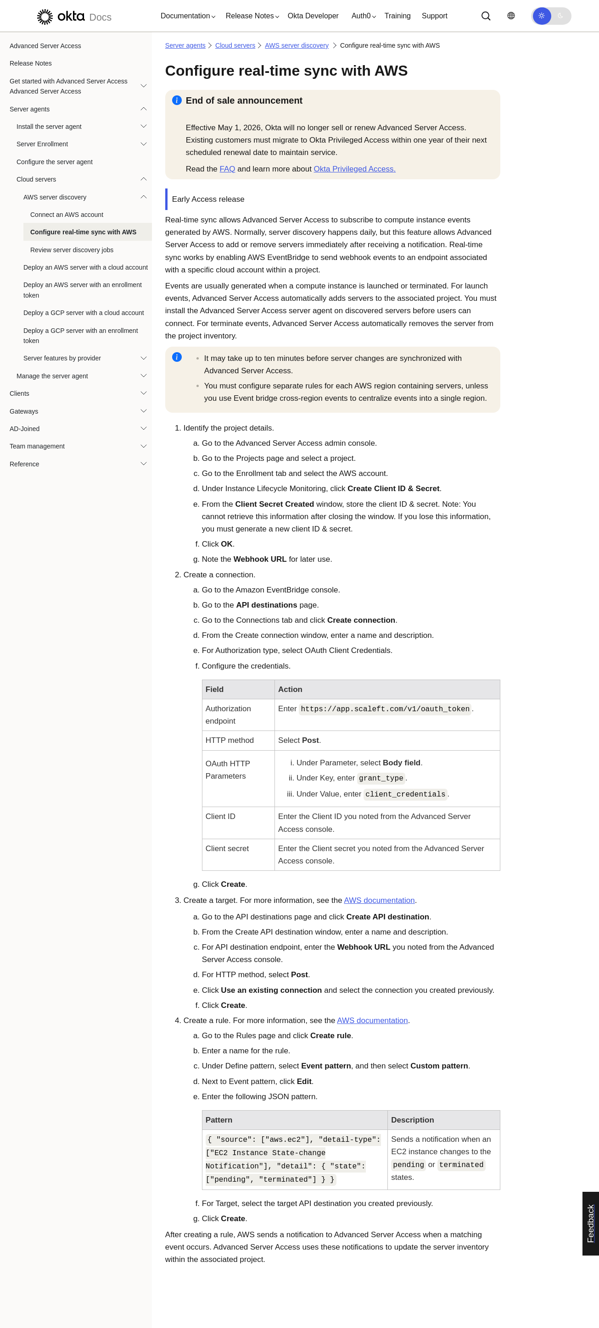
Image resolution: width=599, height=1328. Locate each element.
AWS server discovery (54, 197)
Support (435, 16)
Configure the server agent (55, 162)
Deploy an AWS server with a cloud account (85, 267)
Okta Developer (313, 16)
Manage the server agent (52, 376)
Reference (24, 464)
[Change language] (511, 16)
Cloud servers (36, 179)
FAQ (227, 169)
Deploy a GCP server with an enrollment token (80, 335)
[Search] (486, 16)
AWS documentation (379, 900)
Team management (37, 446)
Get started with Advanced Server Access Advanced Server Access (69, 86)
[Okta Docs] (73, 16)
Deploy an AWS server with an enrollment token (82, 290)
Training (398, 16)
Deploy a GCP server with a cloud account (83, 312)
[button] (185, 16)
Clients (19, 393)
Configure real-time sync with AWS (83, 232)
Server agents (30, 109)
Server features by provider (62, 358)
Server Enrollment (42, 144)
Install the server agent (49, 126)
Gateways (24, 411)
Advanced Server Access (45, 46)
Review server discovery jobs (71, 250)
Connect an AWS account (66, 214)
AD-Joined (24, 428)
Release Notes (31, 63)
